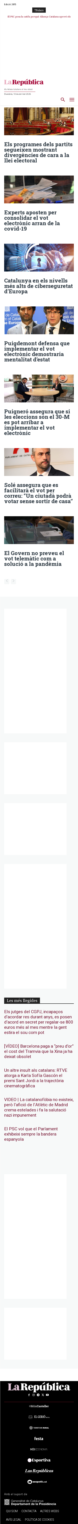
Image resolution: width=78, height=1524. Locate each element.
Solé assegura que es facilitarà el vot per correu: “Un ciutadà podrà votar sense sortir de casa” (38, 493)
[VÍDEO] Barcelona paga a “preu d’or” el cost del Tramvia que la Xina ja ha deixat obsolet (39, 1051)
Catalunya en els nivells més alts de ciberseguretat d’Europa (38, 286)
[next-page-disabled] (13, 581)
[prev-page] (6, 581)
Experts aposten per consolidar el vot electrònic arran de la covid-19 (32, 220)
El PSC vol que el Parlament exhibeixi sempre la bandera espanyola (31, 1134)
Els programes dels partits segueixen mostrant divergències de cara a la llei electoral (38, 152)
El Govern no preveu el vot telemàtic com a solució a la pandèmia (34, 558)
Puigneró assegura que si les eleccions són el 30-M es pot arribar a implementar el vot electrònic (37, 422)
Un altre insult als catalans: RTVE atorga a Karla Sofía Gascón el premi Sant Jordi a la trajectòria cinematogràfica (35, 1078)
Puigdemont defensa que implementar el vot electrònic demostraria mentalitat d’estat (37, 351)
